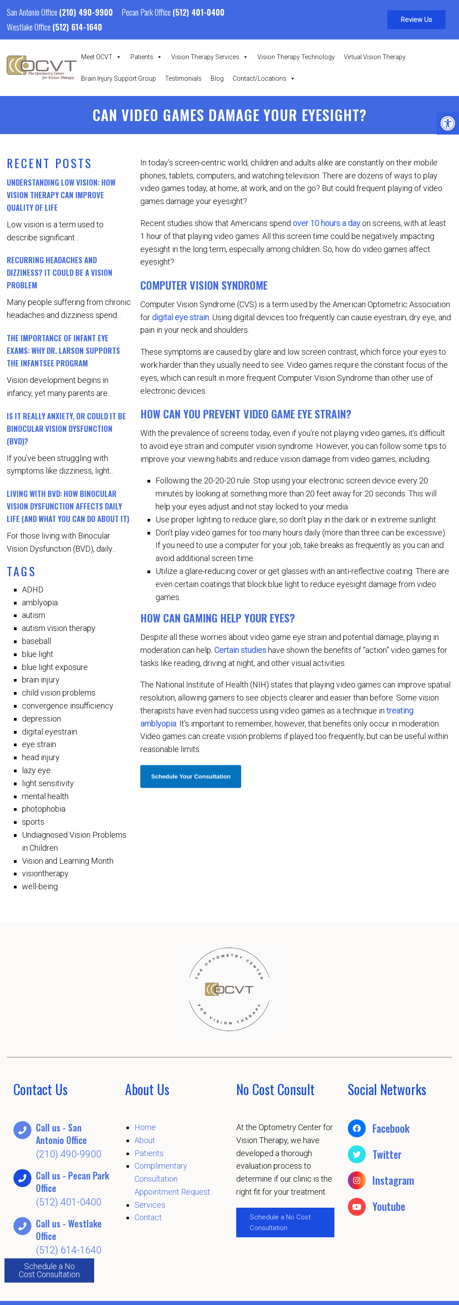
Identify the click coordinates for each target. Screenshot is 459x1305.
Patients (146, 57)
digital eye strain (180, 317)
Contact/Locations (264, 78)
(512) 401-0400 (199, 12)
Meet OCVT (101, 57)
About (144, 1140)
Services (149, 1204)
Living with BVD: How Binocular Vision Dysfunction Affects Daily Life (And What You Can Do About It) (68, 506)
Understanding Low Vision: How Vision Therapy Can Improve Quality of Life (61, 195)
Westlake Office (29, 26)
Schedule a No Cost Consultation (49, 1270)
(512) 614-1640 (77, 27)
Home (145, 1127)
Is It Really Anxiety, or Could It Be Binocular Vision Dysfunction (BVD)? (66, 428)
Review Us (416, 20)
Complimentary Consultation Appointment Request (172, 1178)
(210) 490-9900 (86, 12)
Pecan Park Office (147, 11)
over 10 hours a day (326, 223)
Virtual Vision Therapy (375, 57)
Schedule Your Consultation (190, 776)
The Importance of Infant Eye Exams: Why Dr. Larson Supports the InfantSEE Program (63, 350)
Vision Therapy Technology (296, 57)
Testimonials (183, 78)
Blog (217, 78)
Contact (148, 1217)
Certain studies (240, 650)
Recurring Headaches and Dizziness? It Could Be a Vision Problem (60, 272)
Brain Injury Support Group (118, 78)
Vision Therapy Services (209, 57)
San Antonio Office (33, 11)
